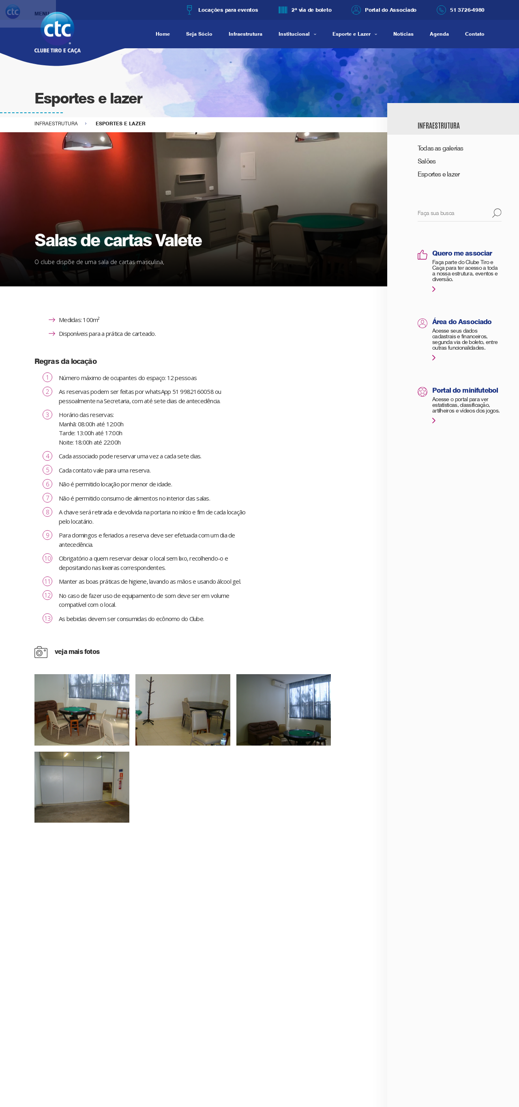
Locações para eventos (221, 10)
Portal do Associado (384, 10)
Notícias (403, 34)
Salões (426, 161)
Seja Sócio (199, 34)
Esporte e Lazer (351, 34)
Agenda (439, 34)
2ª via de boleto (305, 10)
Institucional (294, 34)
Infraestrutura (245, 34)
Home (163, 34)
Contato (475, 34)
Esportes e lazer (438, 174)
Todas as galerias (440, 148)
